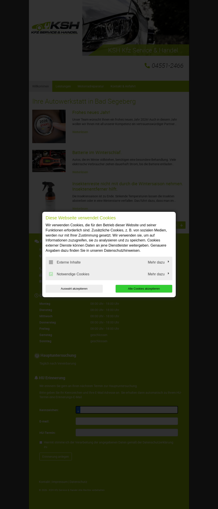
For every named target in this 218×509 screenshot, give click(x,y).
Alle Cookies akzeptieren (144, 288)
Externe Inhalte (65, 262)
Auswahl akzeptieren (74, 288)
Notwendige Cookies (69, 274)
